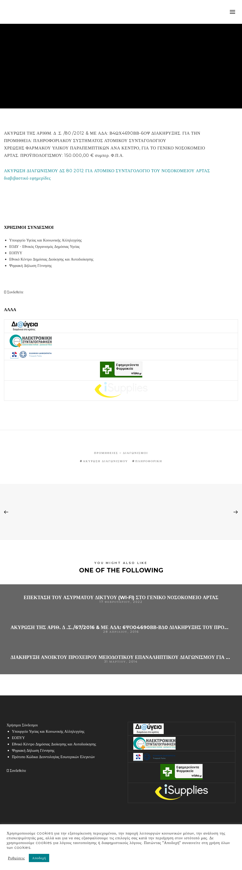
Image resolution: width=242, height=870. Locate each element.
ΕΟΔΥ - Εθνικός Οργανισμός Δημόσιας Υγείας (44, 246)
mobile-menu (232, 12)
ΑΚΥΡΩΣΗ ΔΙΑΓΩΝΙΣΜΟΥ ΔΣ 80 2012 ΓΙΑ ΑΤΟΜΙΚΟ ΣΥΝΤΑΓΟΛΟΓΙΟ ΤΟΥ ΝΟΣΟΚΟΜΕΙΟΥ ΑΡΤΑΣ (107, 170)
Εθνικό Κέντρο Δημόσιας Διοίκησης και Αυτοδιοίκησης (51, 259)
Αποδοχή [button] (39, 858)
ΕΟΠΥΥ (15, 252)
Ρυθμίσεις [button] (16, 858)
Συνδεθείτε (14, 292)
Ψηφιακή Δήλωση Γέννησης (30, 265)
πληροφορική (148, 461)
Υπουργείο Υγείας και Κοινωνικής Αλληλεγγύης (45, 240)
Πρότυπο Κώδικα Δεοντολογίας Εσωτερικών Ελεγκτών (53, 756)
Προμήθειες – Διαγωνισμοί (121, 453)
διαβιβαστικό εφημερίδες (27, 178)
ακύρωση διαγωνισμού (105, 461)
